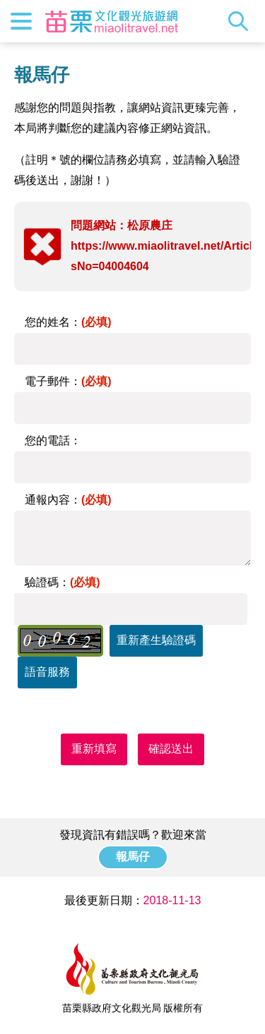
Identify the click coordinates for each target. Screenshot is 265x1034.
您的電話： (53, 440)
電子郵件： (68, 381)
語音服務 (47, 672)
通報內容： (68, 500)
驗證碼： (62, 582)
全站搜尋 (242, 21)
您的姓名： (68, 322)
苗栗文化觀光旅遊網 (111, 21)
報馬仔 (133, 857)
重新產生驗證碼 (156, 640)
